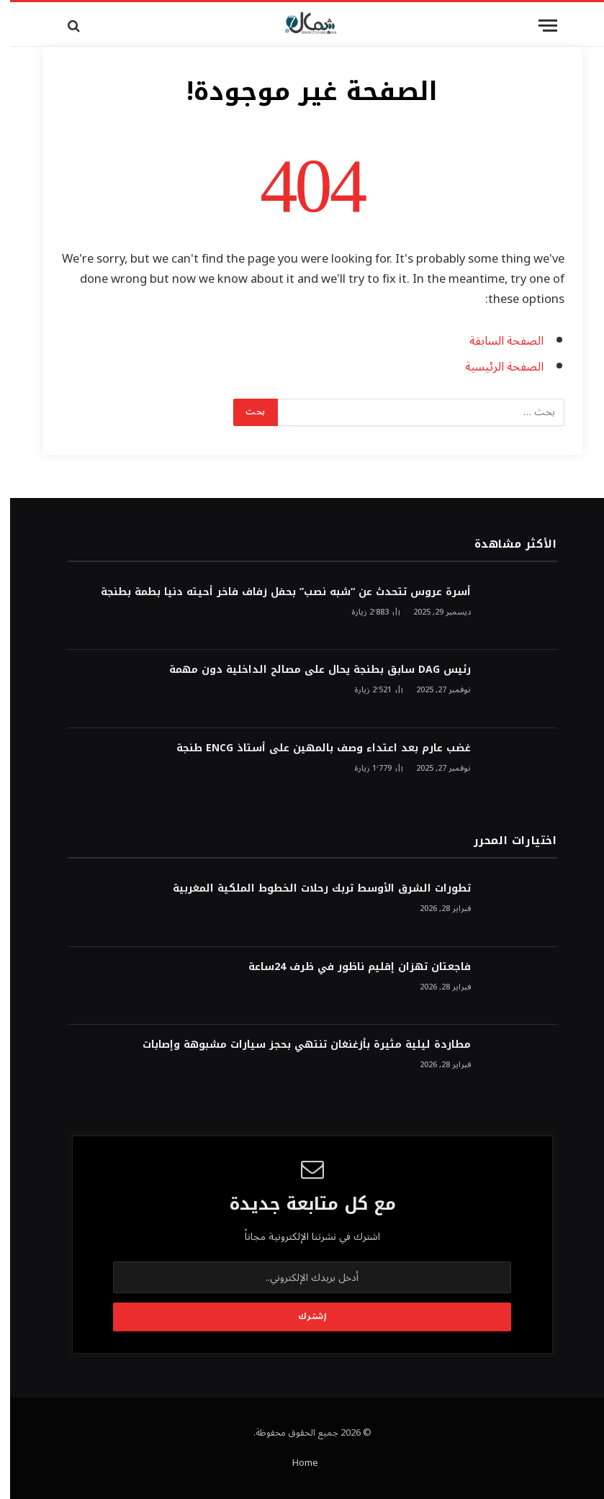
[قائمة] (537, 25)
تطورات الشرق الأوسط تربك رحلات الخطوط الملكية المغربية (312, 889)
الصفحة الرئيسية (494, 366)
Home (295, 1463)
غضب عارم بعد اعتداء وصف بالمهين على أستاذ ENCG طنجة (313, 748)
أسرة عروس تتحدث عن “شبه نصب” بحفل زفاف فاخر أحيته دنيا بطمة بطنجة (276, 592)
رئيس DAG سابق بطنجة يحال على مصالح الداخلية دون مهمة (310, 670)
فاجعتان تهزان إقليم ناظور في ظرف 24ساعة (349, 967)
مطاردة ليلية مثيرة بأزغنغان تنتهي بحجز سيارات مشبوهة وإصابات (296, 1045)
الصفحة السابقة (496, 340)
